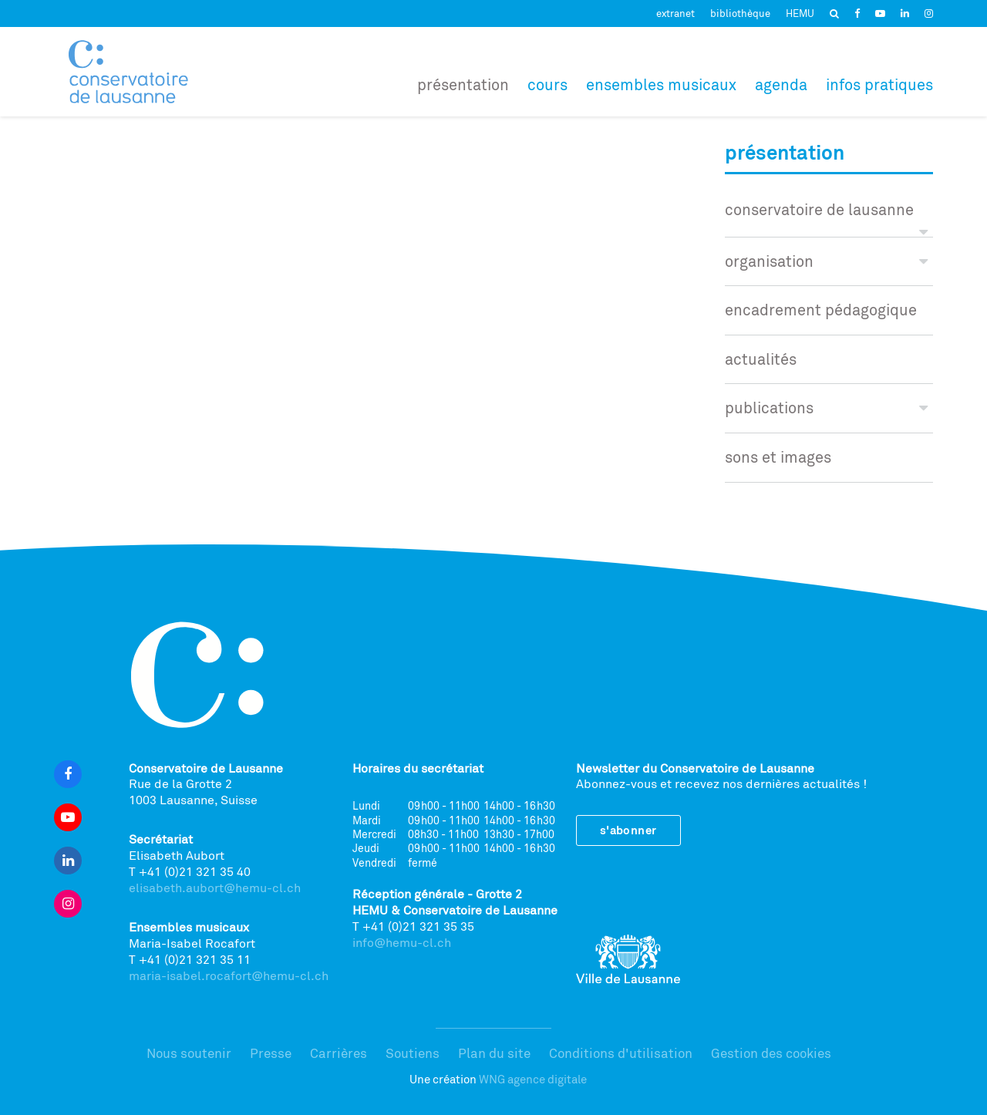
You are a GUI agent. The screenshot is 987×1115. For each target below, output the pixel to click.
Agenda (781, 84)
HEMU (800, 13)
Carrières (338, 1053)
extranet (675, 13)
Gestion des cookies (771, 1053)
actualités (761, 359)
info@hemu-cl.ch (401, 942)
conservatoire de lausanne (826, 217)
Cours (547, 84)
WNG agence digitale (533, 1079)
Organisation (826, 261)
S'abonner (628, 830)
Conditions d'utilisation (620, 1053)
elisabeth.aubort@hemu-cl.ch (215, 887)
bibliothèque (740, 13)
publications (826, 407)
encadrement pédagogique (821, 309)
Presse (270, 1053)
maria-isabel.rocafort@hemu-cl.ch (228, 975)
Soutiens (413, 1053)
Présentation (463, 84)
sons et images (778, 457)
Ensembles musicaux (661, 84)
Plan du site (494, 1053)
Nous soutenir (189, 1053)
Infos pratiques (879, 84)
